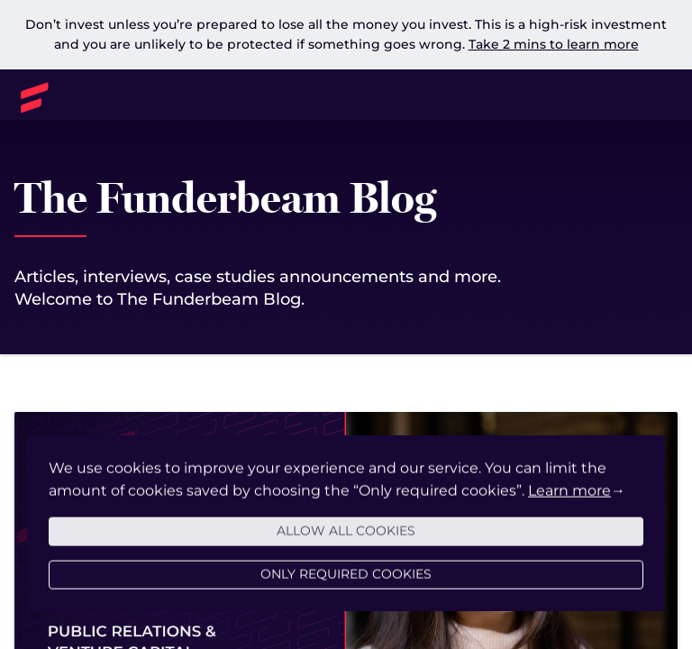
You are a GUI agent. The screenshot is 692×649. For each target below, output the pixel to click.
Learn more (569, 498)
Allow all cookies (346, 539)
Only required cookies (346, 582)
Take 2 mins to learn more (554, 44)
